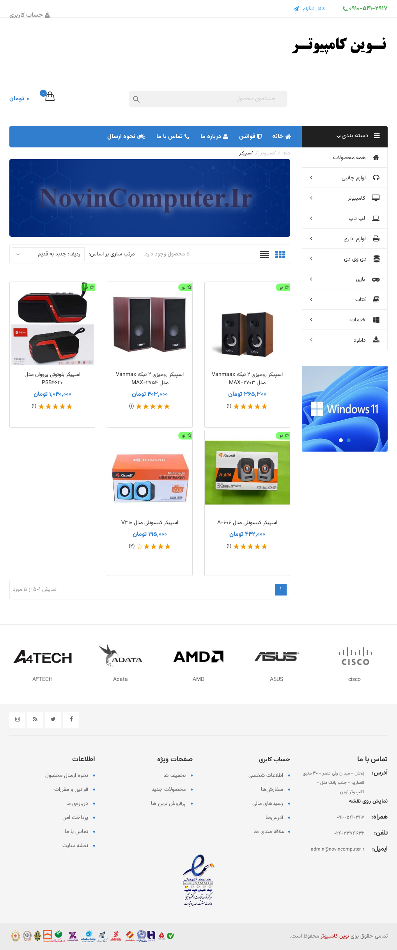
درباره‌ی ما (77, 803)
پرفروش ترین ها (168, 803)
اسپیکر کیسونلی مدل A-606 (247, 523)
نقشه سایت (75, 846)
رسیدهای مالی (267, 803)
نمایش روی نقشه (368, 801)
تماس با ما (76, 832)
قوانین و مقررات (71, 789)
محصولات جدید (169, 789)
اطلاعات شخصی (265, 775)
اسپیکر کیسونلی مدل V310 (149, 523)
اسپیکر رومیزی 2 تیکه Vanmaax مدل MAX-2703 (247, 378)
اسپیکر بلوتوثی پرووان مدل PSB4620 (52, 378)
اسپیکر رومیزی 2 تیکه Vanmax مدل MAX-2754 (150, 378)
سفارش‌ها (272, 789)
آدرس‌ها (274, 818)
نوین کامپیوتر (335, 936)
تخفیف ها (174, 775)
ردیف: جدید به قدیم (48, 254)
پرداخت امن (75, 818)
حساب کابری (274, 760)
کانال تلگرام (314, 9)
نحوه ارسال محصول (66, 775)
